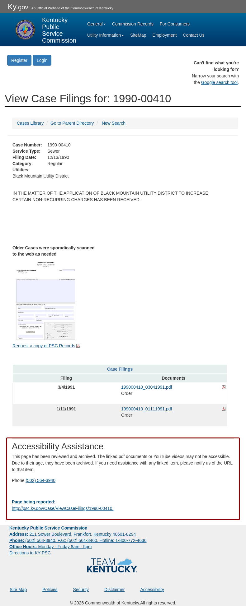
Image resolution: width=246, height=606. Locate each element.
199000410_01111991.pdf (146, 408)
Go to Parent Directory (72, 123)
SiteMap (138, 35)
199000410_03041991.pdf (146, 387)
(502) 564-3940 (40, 480)
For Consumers (175, 23)
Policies (49, 589)
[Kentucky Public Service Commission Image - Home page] (45, 29)
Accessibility (152, 589)
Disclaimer (114, 589)
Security (81, 589)
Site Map (18, 589)
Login (42, 60)
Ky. (18, 6)
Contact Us (193, 35)
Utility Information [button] (105, 35)
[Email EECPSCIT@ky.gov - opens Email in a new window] (123, 505)
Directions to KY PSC (30, 552)
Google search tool (219, 82)
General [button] (96, 23)
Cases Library (30, 123)
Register (19, 60)
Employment (165, 35)
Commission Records (133, 23)
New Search (113, 123)
